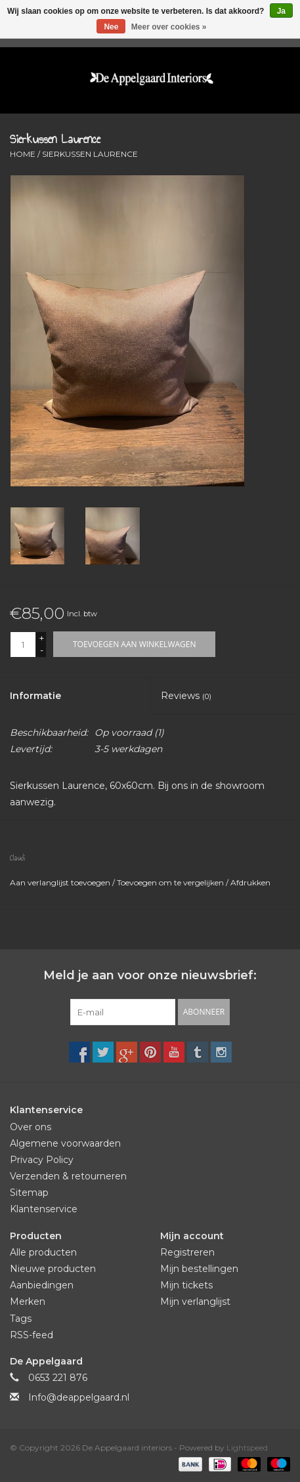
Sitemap (29, 1192)
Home (22, 154)
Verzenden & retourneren (68, 1176)
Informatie (35, 696)
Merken (27, 1301)
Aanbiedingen (42, 1285)
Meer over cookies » (169, 27)
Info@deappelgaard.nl (78, 1397)
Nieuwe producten (53, 1269)
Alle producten (43, 1252)
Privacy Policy (42, 1160)
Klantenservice (43, 1209)
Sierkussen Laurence (90, 154)
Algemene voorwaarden (65, 1143)
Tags (21, 1318)
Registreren (187, 1252)
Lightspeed (247, 1447)
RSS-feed (31, 1335)
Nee (111, 27)
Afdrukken (250, 882)
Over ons (30, 1127)
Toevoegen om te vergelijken (171, 882)
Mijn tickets (186, 1285)
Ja (281, 11)
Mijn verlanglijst (195, 1301)
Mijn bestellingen (199, 1269)
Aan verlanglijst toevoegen (61, 882)
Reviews (186, 696)
